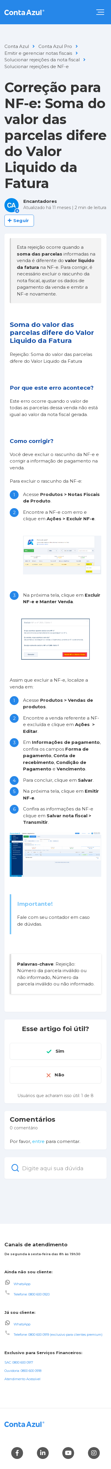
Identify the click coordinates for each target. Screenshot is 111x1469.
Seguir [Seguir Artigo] (21, 220)
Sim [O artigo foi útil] (60, 1051)
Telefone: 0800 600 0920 (32, 1294)
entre (38, 1141)
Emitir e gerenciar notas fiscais (38, 53)
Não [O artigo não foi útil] (59, 1075)
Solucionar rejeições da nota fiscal (42, 59)
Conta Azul (16, 46)
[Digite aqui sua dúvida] (55, 1168)
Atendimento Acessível (22, 1379)
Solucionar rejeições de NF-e (36, 66)
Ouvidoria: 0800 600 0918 (22, 1371)
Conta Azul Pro (55, 46)
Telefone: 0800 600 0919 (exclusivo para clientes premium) (58, 1334)
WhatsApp (22, 1284)
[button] (100, 12)
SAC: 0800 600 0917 (18, 1362)
